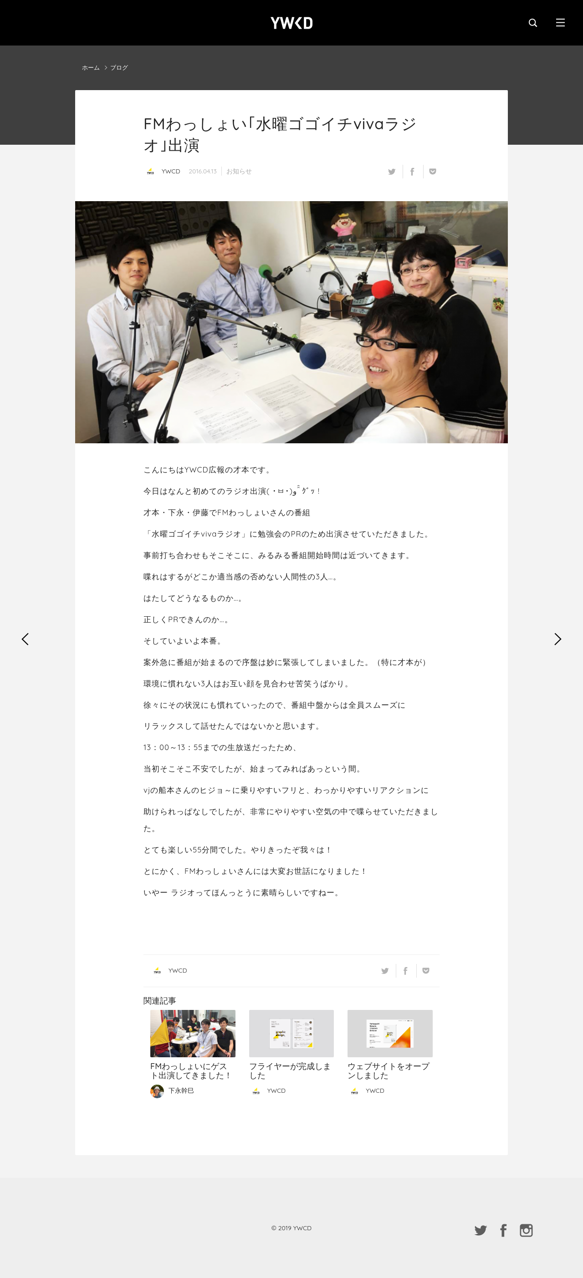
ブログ (119, 67)
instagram (526, 1230)
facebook (412, 171)
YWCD (291, 22)
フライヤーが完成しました (291, 1034)
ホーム (91, 67)
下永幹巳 (172, 1090)
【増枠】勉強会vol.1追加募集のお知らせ (558, 639)
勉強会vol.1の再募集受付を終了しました (25, 639)
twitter (392, 171)
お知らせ (239, 171)
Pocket (433, 171)
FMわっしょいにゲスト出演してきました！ (192, 1034)
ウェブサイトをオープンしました (390, 1034)
